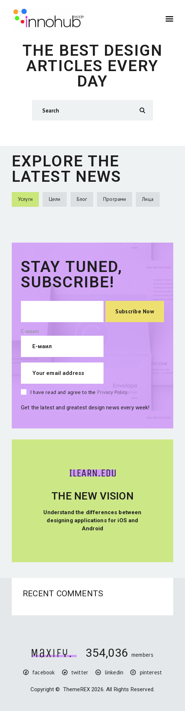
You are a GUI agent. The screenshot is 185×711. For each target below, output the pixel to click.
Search (142, 110)
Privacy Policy (112, 392)
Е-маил (30, 331)
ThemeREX (76, 689)
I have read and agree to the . (79, 392)
